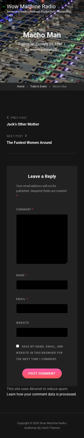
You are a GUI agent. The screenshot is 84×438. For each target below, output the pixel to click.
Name (21, 275)
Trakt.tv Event (38, 86)
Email (22, 299)
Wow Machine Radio (31, 6)
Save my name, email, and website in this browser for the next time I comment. (39, 353)
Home (20, 86)
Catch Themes (50, 427)
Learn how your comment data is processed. (42, 394)
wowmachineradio (44, 49)
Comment (24, 209)
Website (22, 322)
